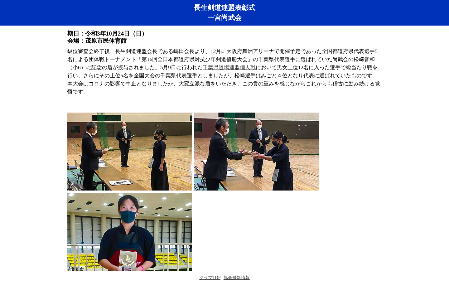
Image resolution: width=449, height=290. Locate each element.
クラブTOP (209, 277)
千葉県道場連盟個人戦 (229, 67)
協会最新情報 (237, 277)
